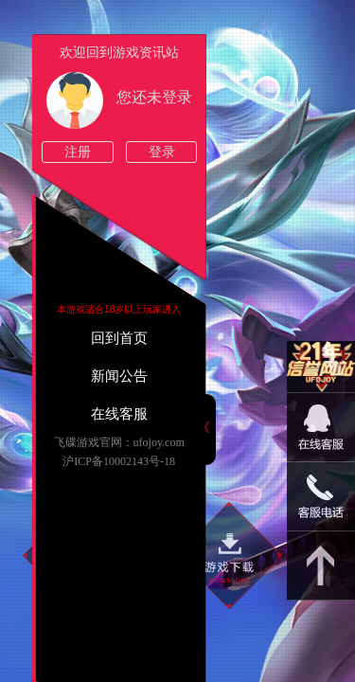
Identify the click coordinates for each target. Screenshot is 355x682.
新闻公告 (119, 376)
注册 (77, 152)
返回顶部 (321, 566)
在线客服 (119, 414)
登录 (162, 152)
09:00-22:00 (321, 437)
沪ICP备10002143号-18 (118, 461)
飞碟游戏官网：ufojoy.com (119, 442)
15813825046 (321, 496)
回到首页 (119, 338)
